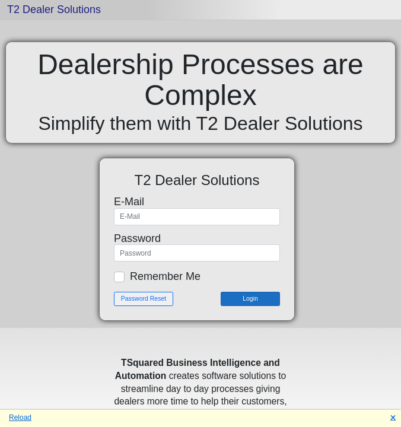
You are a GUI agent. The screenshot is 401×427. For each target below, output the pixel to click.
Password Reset (143, 298)
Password (137, 238)
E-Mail (129, 202)
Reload (20, 417)
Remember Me (165, 276)
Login (250, 298)
